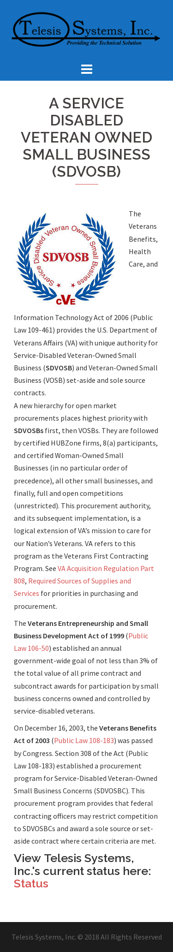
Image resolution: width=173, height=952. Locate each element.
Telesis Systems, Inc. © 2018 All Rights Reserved (87, 936)
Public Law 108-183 (84, 740)
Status (31, 883)
